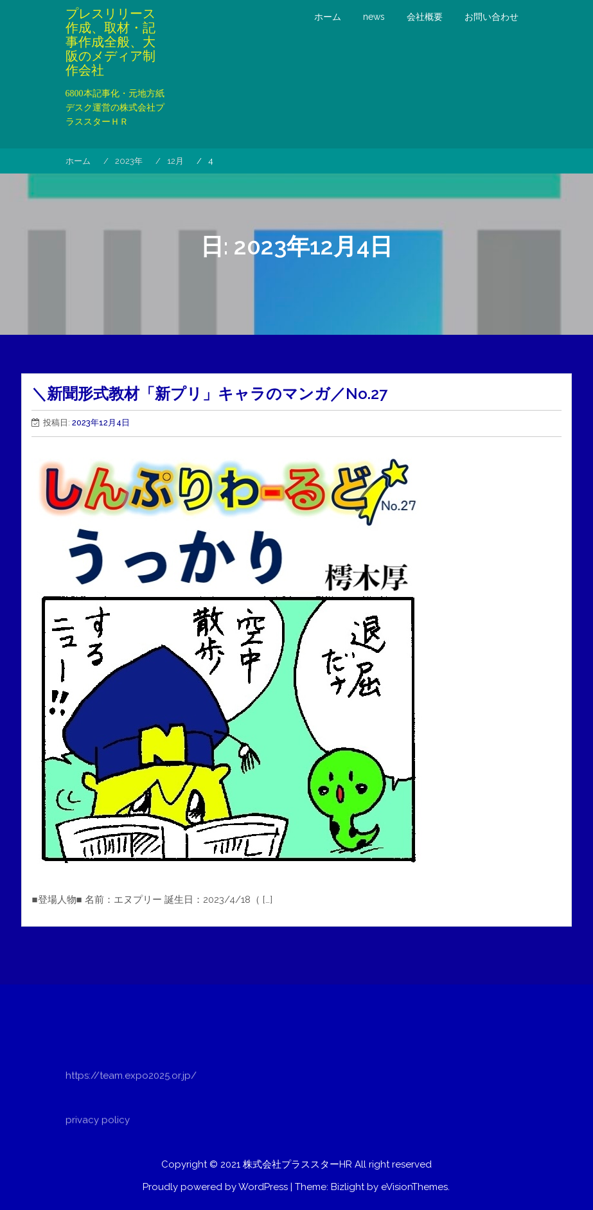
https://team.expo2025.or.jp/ (131, 1098)
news (374, 17)
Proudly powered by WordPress (215, 1187)
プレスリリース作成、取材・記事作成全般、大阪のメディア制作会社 (110, 41)
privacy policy (98, 1142)
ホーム (327, 17)
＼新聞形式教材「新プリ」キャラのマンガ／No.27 (209, 393)
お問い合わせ (491, 17)
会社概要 (425, 17)
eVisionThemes (414, 1187)
